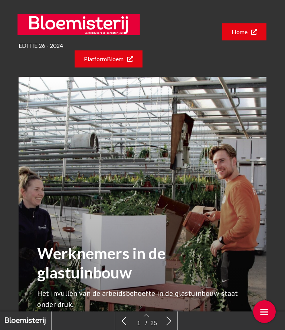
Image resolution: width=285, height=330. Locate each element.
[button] (244, 31)
